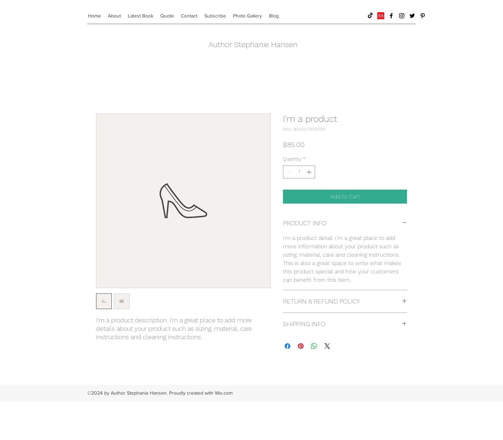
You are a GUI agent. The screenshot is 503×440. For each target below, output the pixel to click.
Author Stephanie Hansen (253, 44)
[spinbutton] (299, 172)
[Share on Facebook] (287, 346)
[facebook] (391, 15)
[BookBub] (380, 15)
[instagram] (401, 15)
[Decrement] (288, 172)
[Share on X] (327, 346)
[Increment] (309, 172)
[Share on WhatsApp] (314, 346)
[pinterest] (422, 15)
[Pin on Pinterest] (301, 346)
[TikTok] (370, 15)
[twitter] (412, 15)
